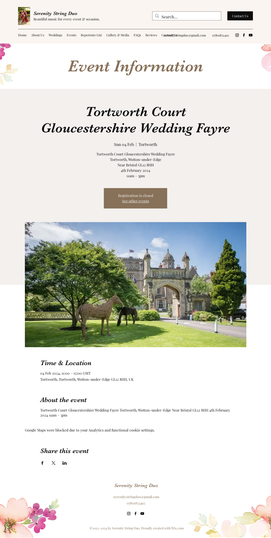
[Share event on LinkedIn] (64, 463)
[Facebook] (244, 35)
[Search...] (187, 17)
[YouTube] (250, 35)
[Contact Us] (240, 15)
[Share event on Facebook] (42, 463)
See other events (135, 201)
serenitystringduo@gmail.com (185, 35)
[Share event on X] (53, 463)
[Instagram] (237, 35)
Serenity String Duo (55, 13)
